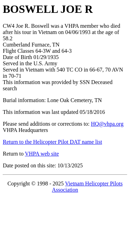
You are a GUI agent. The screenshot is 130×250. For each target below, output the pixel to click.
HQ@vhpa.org (107, 124)
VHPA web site (42, 154)
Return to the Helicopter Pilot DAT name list (52, 142)
